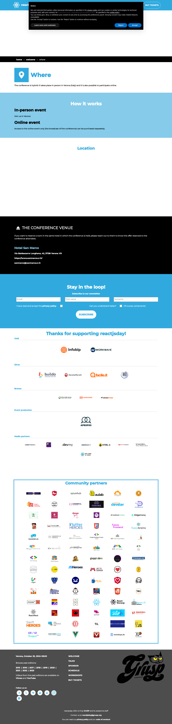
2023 (32, 670)
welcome (30, 60)
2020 (52, 668)
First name (71, 299)
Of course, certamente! (135, 306)
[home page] (24, 6)
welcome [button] (73, 656)
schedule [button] (73, 670)
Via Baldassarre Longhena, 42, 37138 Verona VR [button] (38, 253)
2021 (18, 670)
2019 (45, 668)
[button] (71, 355)
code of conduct (103, 719)
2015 (18, 668)
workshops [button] (75, 675)
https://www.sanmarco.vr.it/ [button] (28, 258)
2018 (38, 668)
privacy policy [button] (49, 306)
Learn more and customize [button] (45, 25)
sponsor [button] (73, 666)
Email (19, 299)
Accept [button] (135, 25)
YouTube (31, 678)
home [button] (19, 60)
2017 (31, 668)
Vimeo (19, 678)
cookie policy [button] (114, 12)
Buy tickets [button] (152, 5)
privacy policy (83, 719)
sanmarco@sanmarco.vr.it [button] (27, 263)
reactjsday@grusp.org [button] (92, 715)
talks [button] (71, 661)
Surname (118, 299)
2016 (25, 668)
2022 (24, 670)
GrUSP (86, 711)
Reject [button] (120, 25)
